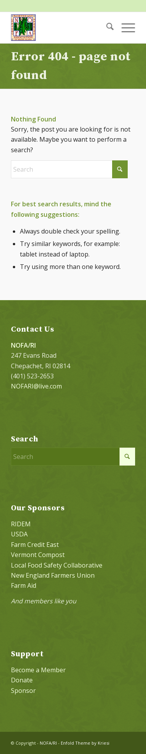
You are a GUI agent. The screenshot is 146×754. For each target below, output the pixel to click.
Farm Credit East (35, 544)
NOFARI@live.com (36, 386)
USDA (19, 534)
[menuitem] (106, 27)
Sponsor (23, 690)
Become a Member (38, 670)
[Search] (106, 27)
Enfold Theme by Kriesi (85, 743)
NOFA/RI (48, 743)
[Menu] (124, 27)
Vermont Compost (38, 554)
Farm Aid (23, 585)
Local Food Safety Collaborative (56, 565)
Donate (22, 680)
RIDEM (21, 524)
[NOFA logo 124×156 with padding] (60, 27)
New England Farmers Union (53, 575)
